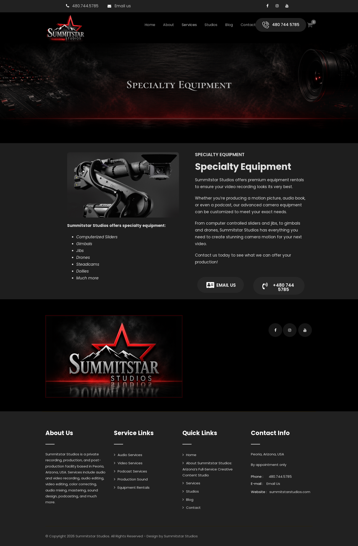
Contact (248, 24)
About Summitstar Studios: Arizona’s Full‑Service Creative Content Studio (207, 469)
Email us (123, 6)
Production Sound (133, 479)
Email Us (273, 483)
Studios (211, 24)
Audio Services (130, 454)
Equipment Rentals (134, 487)
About (168, 24)
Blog (229, 24)
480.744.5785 (85, 6)
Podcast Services (132, 471)
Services (189, 24)
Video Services (130, 463)
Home (150, 24)
